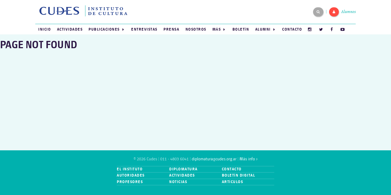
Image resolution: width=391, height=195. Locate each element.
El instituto (130, 169)
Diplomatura (183, 169)
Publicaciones (104, 29)
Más (216, 29)
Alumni (263, 29)
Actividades (70, 29)
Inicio (44, 29)
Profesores (130, 182)
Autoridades (131, 175)
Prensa (171, 29)
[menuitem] (44, 29)
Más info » (248, 159)
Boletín (240, 29)
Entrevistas (144, 29)
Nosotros (195, 29)
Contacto (292, 29)
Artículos (232, 182)
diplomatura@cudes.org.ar (214, 159)
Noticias (178, 182)
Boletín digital (238, 175)
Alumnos (348, 12)
